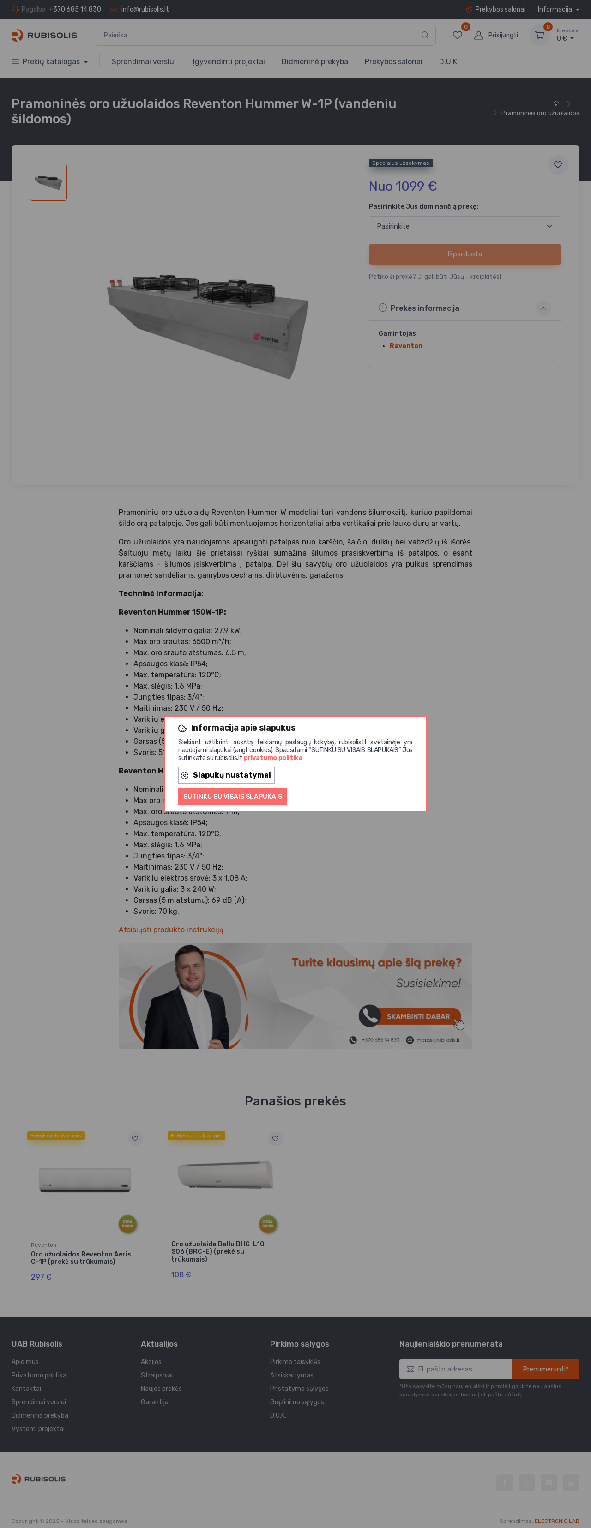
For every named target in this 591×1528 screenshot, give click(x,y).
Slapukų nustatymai (226, 775)
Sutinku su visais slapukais (232, 797)
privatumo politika (273, 758)
